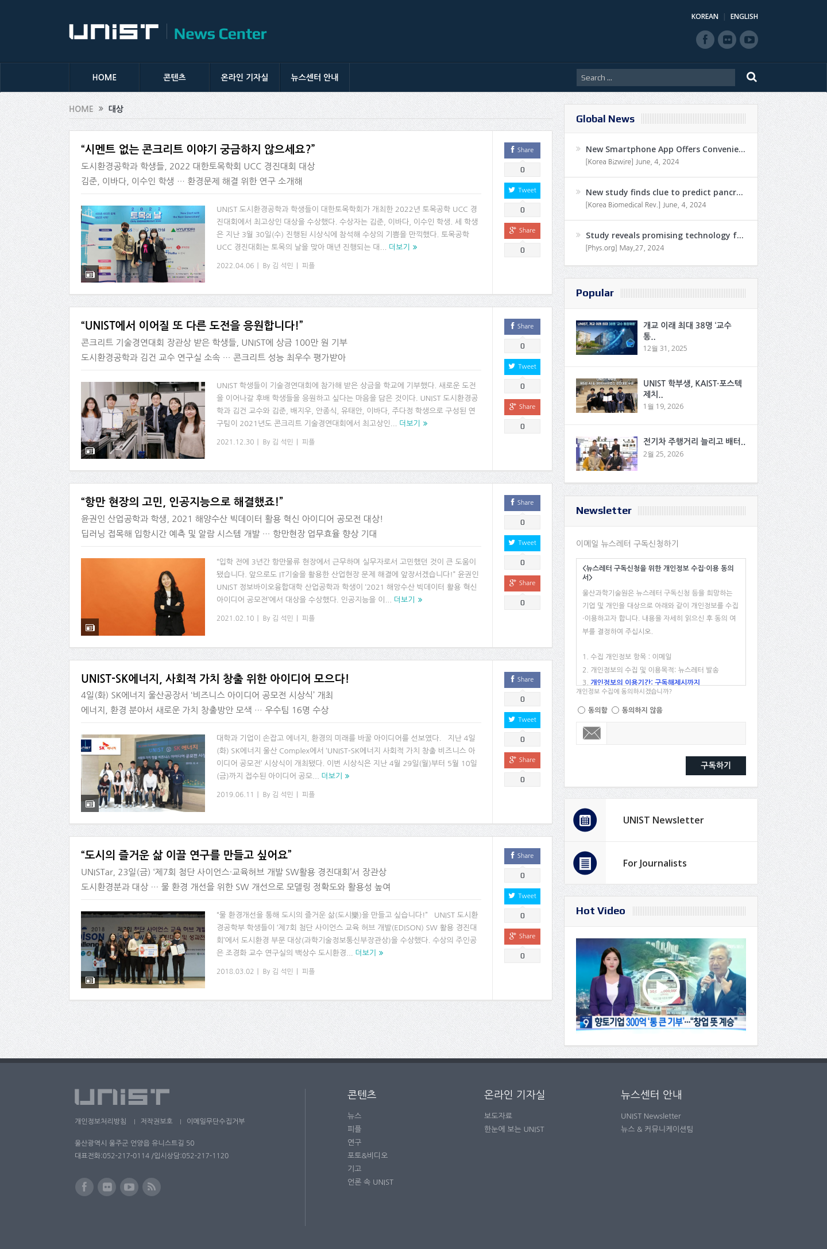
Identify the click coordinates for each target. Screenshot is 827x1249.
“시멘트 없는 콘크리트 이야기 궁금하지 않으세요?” (198, 149)
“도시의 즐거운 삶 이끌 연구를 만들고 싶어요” (186, 826)
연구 (354, 1142)
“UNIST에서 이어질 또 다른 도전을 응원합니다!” (192, 319)
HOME (104, 78)
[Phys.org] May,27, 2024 (624, 248)
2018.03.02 (235, 942)
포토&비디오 (367, 1155)
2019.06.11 (235, 773)
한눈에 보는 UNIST (514, 1129)
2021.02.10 (235, 604)
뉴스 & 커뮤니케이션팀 (657, 1129)
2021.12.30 (235, 434)
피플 (308, 265)
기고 (354, 1169)
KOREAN (704, 16)
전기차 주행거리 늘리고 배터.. (694, 442)
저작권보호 (157, 1121)
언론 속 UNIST (370, 1182)
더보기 (399, 247)
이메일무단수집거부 (217, 1121)
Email (592, 733)
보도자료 (498, 1116)
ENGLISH (744, 16)
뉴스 (354, 1116)
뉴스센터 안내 (315, 78)
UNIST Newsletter (663, 820)
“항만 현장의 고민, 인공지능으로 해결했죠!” (182, 487)
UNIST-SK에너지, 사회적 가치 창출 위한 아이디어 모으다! (215, 657)
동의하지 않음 (642, 710)
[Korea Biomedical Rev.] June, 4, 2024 (645, 205)
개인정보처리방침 (100, 1121)
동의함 (598, 710)
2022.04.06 (235, 265)
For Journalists (655, 863)
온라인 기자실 (245, 78)
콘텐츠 (174, 78)
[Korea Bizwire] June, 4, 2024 (632, 161)
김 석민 (282, 265)
